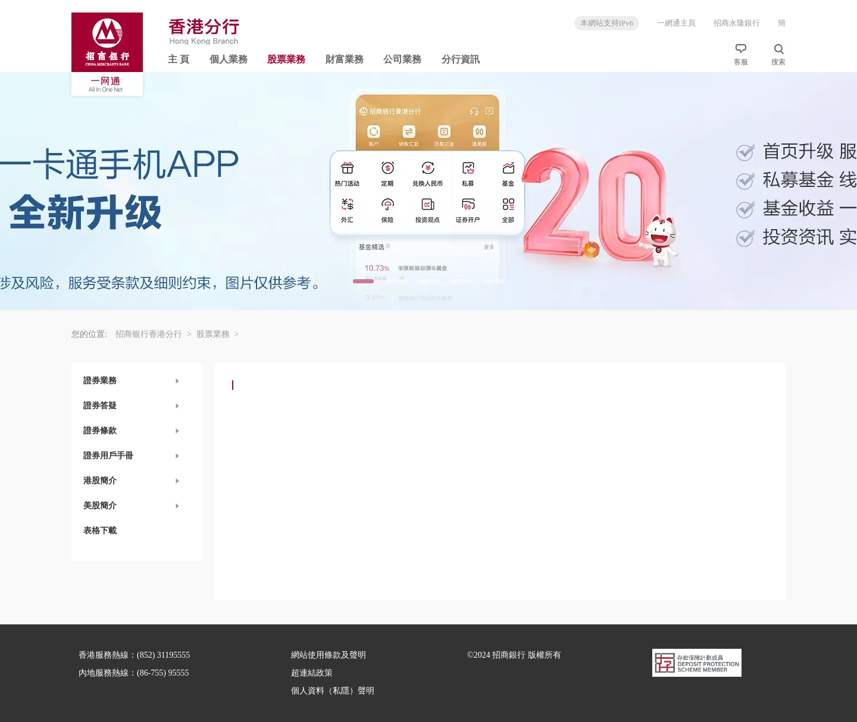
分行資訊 (461, 59)
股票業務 (286, 59)
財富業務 (345, 59)
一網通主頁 (676, 22)
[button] (136, 380)
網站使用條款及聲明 (328, 655)
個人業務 (228, 59)
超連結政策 (312, 672)
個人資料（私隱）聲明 (332, 690)
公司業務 (402, 59)
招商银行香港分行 (153, 334)
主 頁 (178, 59)
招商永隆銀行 (737, 22)
